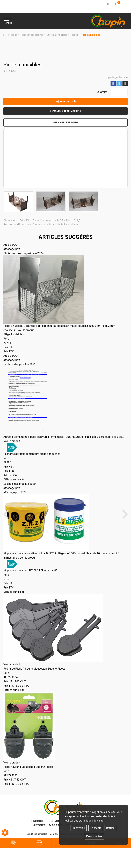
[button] (91, 34)
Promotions (58, 821)
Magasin (55, 825)
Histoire (39, 825)
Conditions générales (37, 834)
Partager (113, 83)
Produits (38, 821)
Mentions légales (57, 834)
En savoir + (78, 828)
